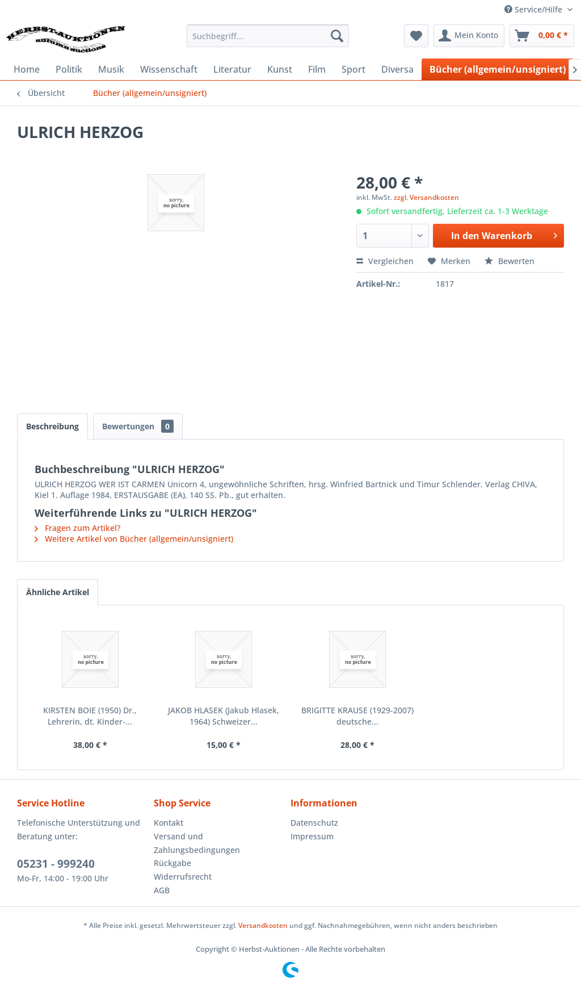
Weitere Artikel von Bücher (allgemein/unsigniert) (134, 538)
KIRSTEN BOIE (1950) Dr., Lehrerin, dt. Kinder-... (90, 716)
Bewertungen (138, 426)
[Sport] (353, 69)
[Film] (317, 69)
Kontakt (168, 822)
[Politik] (69, 69)
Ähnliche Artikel (57, 592)
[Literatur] (232, 69)
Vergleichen (385, 261)
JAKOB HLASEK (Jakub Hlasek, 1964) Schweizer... (223, 716)
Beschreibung (52, 426)
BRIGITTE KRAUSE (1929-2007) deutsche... (357, 716)
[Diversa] (397, 69)
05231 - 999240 (56, 863)
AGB (162, 890)
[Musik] (111, 69)
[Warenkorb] (542, 35)
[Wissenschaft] (168, 69)
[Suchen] (337, 35)
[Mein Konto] (468, 35)
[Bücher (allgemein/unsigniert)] (498, 69)
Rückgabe (172, 863)
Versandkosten (263, 925)
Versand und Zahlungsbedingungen (197, 843)
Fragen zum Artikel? (77, 527)
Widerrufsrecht (183, 876)
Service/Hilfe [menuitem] (534, 9)
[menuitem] (268, 35)
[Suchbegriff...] (268, 35)
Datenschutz (314, 822)
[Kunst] (279, 69)
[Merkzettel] (416, 35)
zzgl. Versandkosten (426, 197)
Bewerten (509, 261)
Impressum (312, 836)
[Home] (27, 69)
